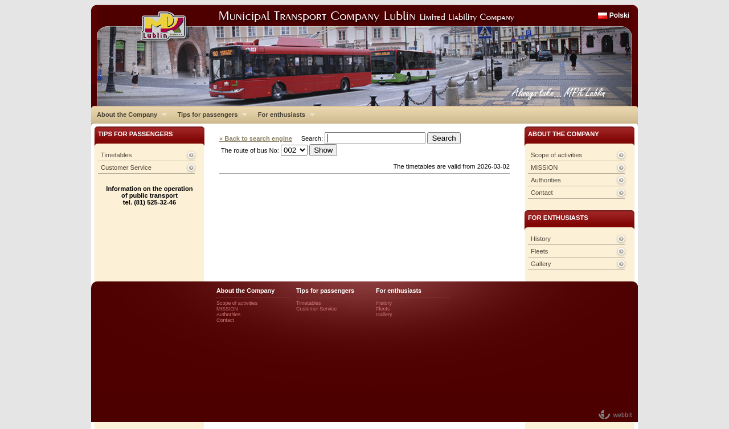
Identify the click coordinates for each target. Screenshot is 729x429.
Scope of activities (556, 155)
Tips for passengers (209, 114)
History (541, 238)
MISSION (544, 167)
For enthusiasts (283, 114)
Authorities (546, 180)
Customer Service (126, 167)
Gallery (541, 263)
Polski (619, 15)
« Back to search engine (255, 138)
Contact (542, 192)
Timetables (116, 155)
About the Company (129, 114)
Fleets (539, 251)
